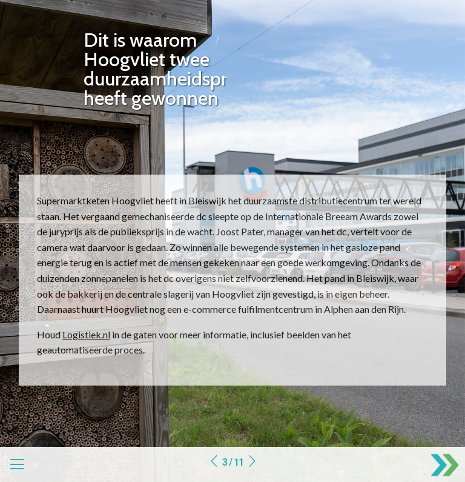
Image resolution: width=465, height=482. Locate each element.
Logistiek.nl (86, 334)
